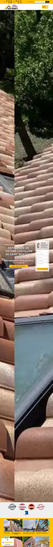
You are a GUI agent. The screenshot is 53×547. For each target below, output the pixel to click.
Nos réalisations (18, 266)
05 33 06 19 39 (8, 1)
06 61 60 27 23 (17, 1)
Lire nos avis (7, 544)
